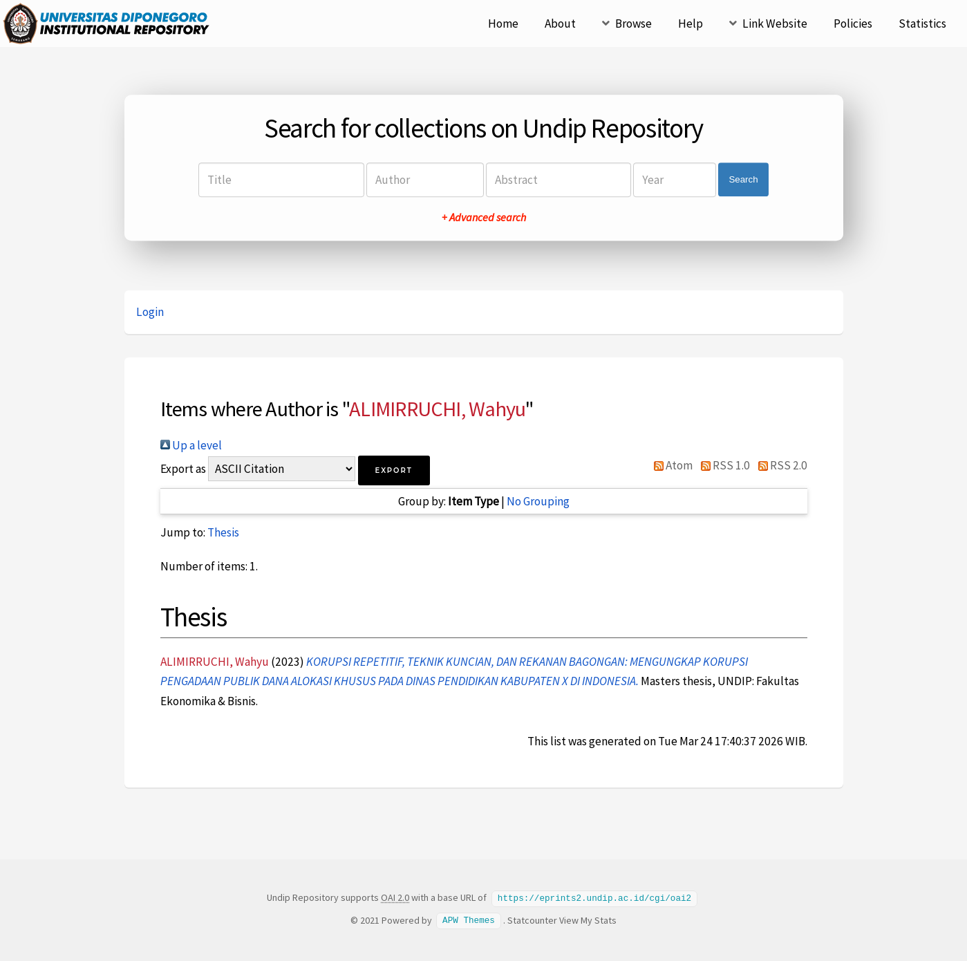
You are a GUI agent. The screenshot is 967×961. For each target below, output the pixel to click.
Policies (853, 23)
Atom (670, 465)
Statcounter (532, 919)
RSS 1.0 (722, 465)
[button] (394, 470)
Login (150, 311)
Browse (633, 23)
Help (690, 23)
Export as (183, 468)
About (560, 23)
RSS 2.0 (779, 465)
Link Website (774, 23)
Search (743, 179)
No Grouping (538, 501)
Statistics (922, 23)
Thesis (223, 532)
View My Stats (588, 919)
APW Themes (468, 919)
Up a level (191, 445)
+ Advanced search (484, 217)
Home (503, 23)
